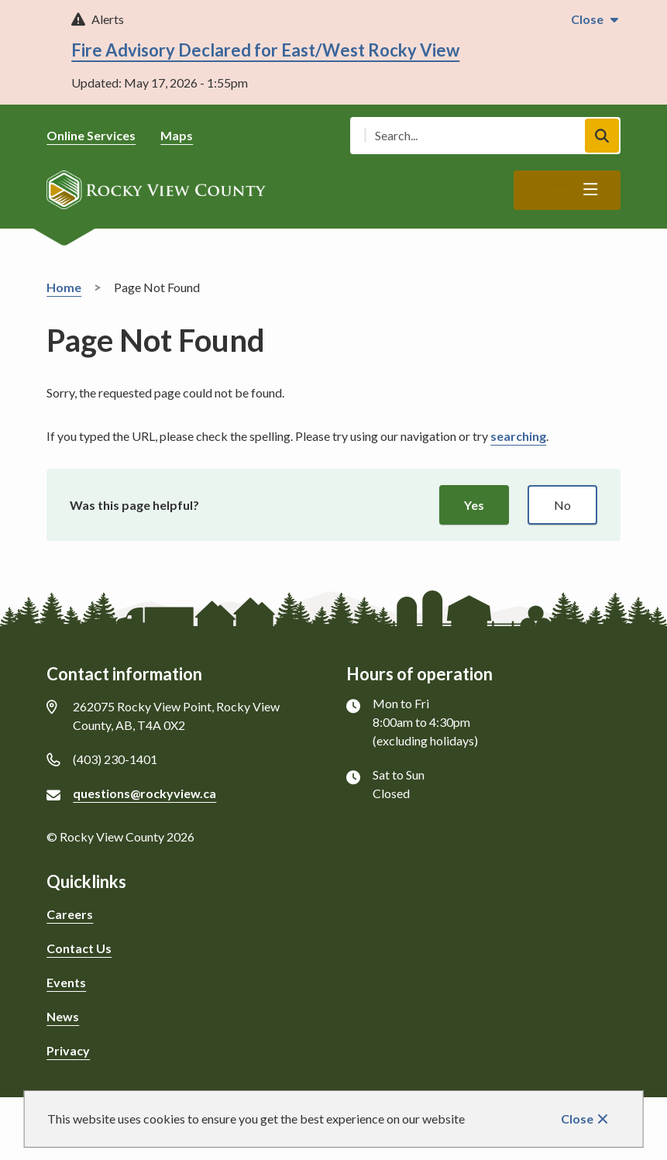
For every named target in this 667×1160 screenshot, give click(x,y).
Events (66, 982)
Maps (176, 135)
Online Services (91, 135)
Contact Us (79, 948)
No (562, 504)
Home (63, 287)
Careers (69, 914)
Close (577, 1118)
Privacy (68, 1050)
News (62, 1016)
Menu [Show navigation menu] (555, 190)
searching (518, 436)
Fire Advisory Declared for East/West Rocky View (265, 50)
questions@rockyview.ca (144, 793)
